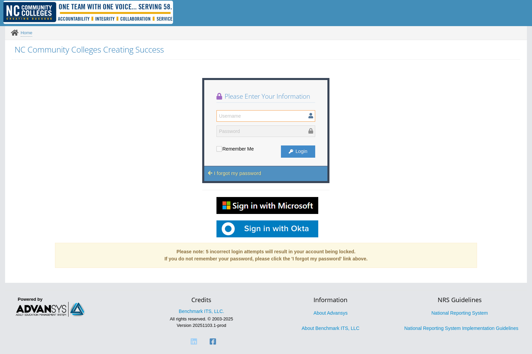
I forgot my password (234, 173)
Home (27, 32)
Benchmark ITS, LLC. (201, 311)
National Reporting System (459, 313)
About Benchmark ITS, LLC (330, 328)
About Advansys (330, 313)
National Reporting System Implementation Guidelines (461, 328)
